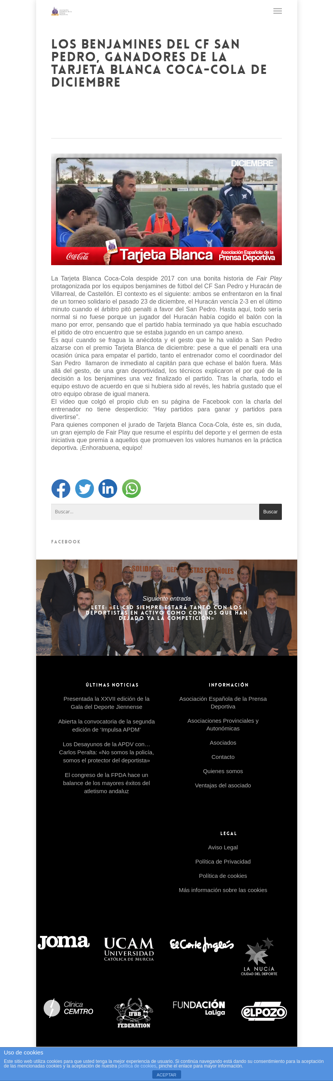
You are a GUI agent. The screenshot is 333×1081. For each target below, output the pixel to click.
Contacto (223, 757)
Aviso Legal (223, 847)
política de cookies (137, 1066)
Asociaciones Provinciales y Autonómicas (222, 724)
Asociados (223, 742)
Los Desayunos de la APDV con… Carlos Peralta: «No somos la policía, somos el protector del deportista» (106, 752)
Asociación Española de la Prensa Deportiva (223, 702)
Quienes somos (223, 771)
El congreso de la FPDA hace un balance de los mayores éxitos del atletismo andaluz (106, 783)
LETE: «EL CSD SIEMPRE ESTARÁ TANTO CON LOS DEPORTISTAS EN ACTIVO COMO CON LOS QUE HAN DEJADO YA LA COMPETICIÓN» (167, 608)
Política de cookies (223, 875)
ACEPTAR (166, 1075)
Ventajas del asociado (223, 785)
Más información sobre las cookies (223, 890)
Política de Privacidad (223, 861)
